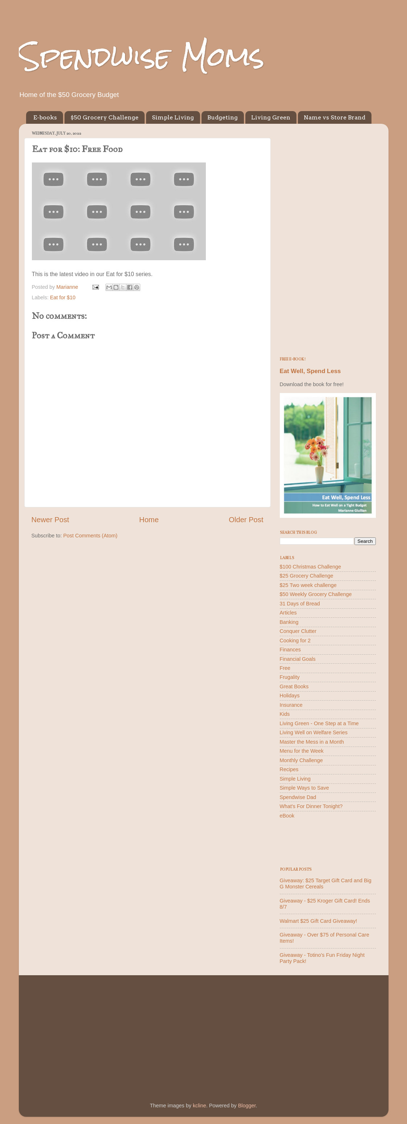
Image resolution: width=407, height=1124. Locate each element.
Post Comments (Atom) (90, 535)
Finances (290, 649)
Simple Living (173, 117)
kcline (199, 1105)
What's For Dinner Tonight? (311, 806)
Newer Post (50, 520)
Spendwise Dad (298, 797)
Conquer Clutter (298, 631)
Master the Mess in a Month (312, 742)
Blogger (247, 1105)
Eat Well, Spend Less (310, 371)
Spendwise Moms (142, 56)
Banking (289, 622)
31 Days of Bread (300, 604)
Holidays (290, 695)
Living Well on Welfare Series (314, 732)
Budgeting (222, 117)
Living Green (270, 117)
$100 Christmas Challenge (310, 567)
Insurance (291, 705)
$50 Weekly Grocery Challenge (316, 594)
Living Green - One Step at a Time (319, 723)
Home (149, 520)
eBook (287, 816)
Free (285, 668)
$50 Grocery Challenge (104, 117)
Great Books (294, 686)
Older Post (246, 520)
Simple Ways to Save (304, 788)
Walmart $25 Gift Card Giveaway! (318, 921)
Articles (288, 613)
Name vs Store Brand (334, 117)
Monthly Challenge (301, 760)
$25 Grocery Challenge (306, 576)
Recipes (289, 769)
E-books (45, 117)
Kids (285, 714)
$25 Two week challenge (308, 585)
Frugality (290, 677)
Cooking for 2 (295, 640)
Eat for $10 (62, 297)
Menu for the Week (302, 751)
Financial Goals (298, 659)
